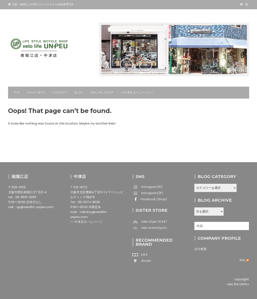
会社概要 (200, 249)
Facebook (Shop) (154, 199)
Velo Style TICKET (154, 221)
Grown (146, 260)
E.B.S (144, 254)
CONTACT (60, 92)
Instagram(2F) (152, 193)
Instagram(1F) (152, 187)
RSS (244, 260)
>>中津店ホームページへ (137, 92)
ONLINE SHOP (102, 92)
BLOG (79, 92)
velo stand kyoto (154, 228)
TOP (16, 92)
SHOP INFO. (36, 92)
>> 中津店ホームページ (86, 222)
